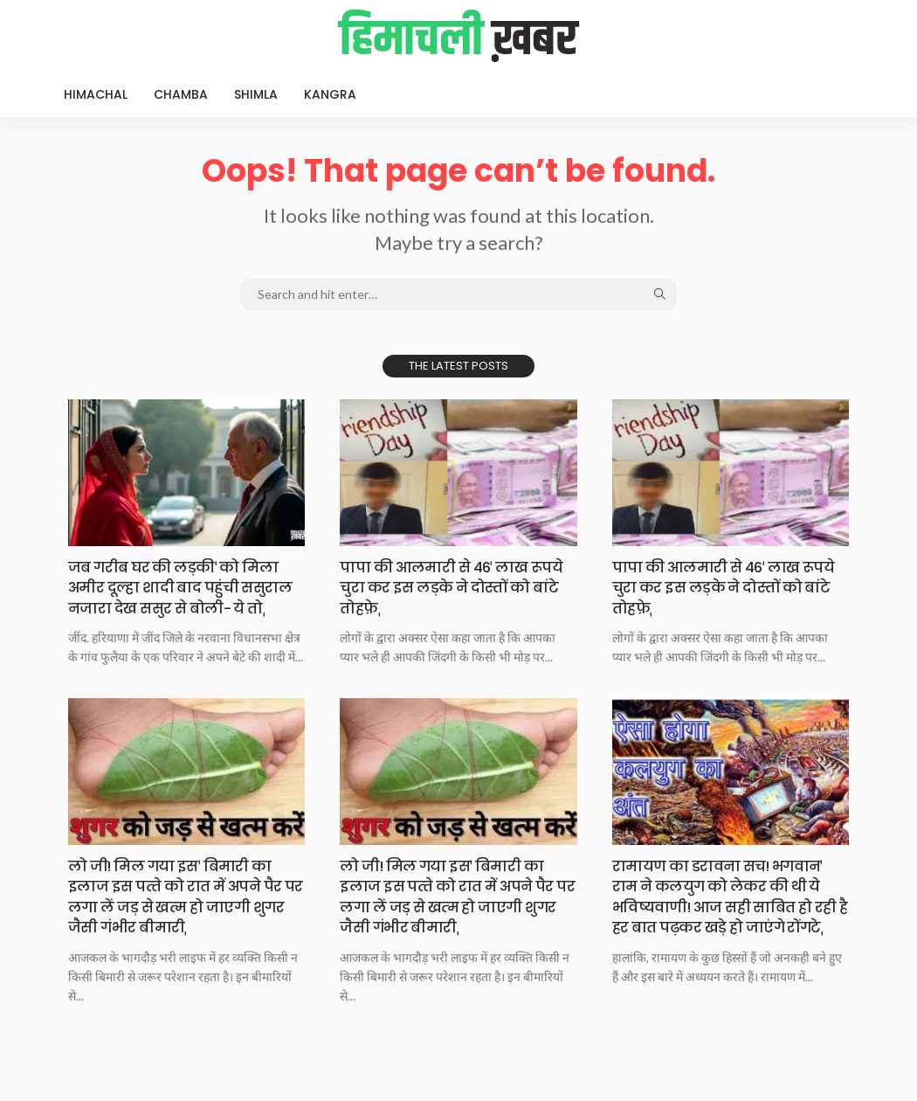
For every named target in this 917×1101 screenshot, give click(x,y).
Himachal (96, 94)
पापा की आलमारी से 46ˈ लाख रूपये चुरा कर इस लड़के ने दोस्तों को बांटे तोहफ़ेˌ (450, 587)
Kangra (330, 94)
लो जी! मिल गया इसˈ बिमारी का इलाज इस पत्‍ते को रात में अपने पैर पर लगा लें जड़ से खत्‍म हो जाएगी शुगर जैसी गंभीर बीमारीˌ (184, 916)
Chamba (181, 94)
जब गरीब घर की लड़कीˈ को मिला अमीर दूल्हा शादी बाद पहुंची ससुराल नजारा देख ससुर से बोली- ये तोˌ (185, 597)
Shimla (256, 94)
